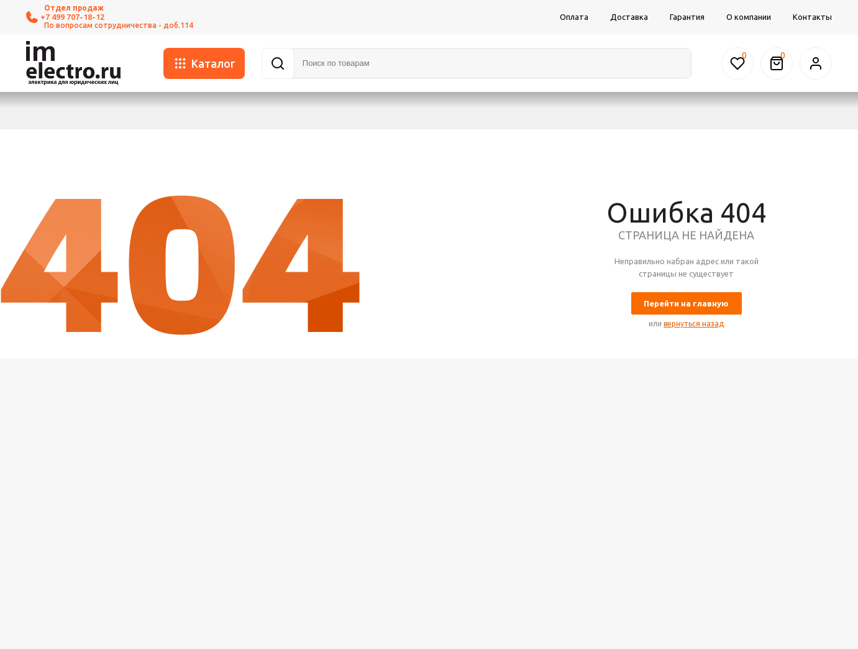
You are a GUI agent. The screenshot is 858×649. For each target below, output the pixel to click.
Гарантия (687, 16)
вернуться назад (694, 324)
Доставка (629, 16)
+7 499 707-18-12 (65, 17)
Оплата (574, 16)
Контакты (812, 16)
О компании (748, 16)
